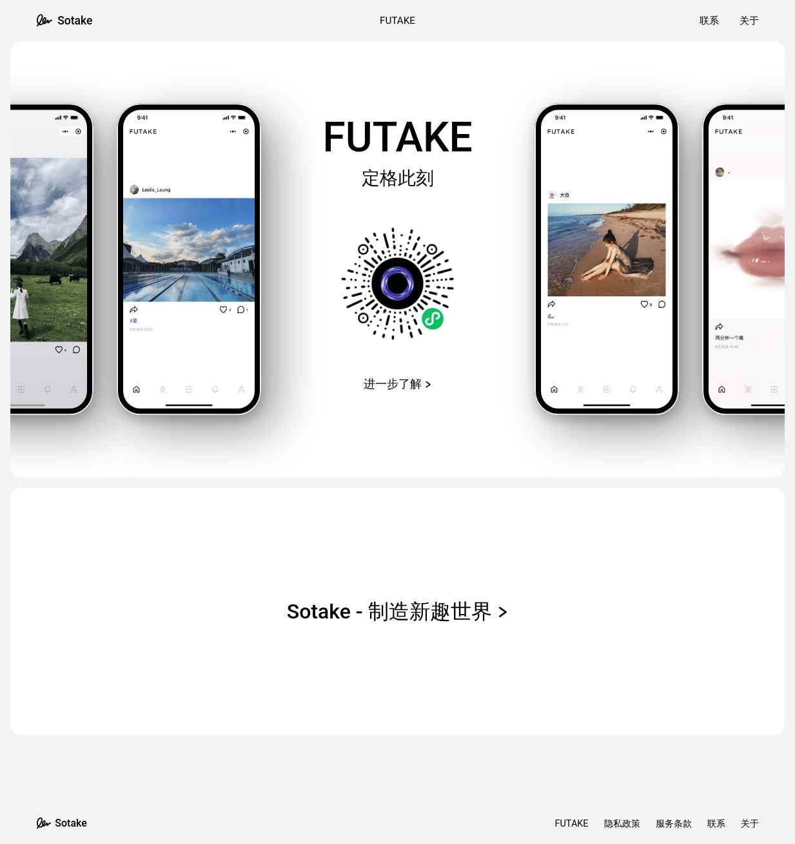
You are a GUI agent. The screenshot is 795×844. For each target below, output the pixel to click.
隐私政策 (622, 823)
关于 (749, 20)
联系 (709, 20)
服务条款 (674, 823)
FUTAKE (397, 20)
